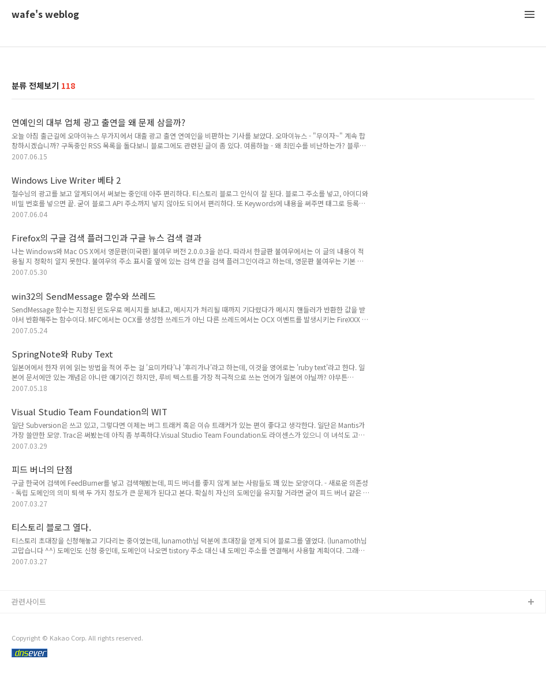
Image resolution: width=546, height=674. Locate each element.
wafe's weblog (45, 15)
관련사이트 (29, 601)
